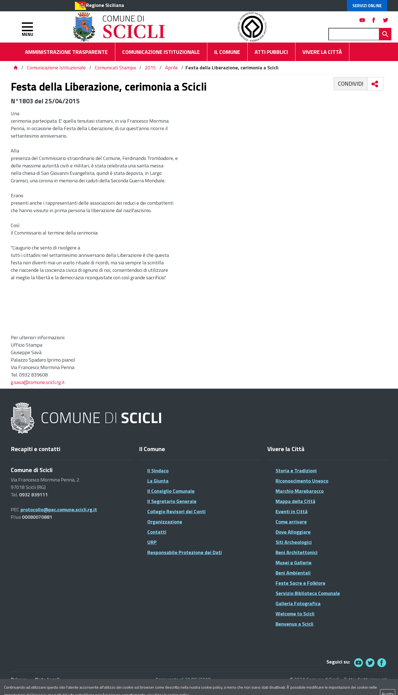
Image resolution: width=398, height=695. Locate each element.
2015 (150, 67)
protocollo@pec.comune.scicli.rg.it (58, 509)
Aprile (171, 67)
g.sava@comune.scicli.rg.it (38, 382)
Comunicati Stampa (115, 67)
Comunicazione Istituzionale (56, 67)
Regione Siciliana (105, 5)
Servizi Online (367, 5)
